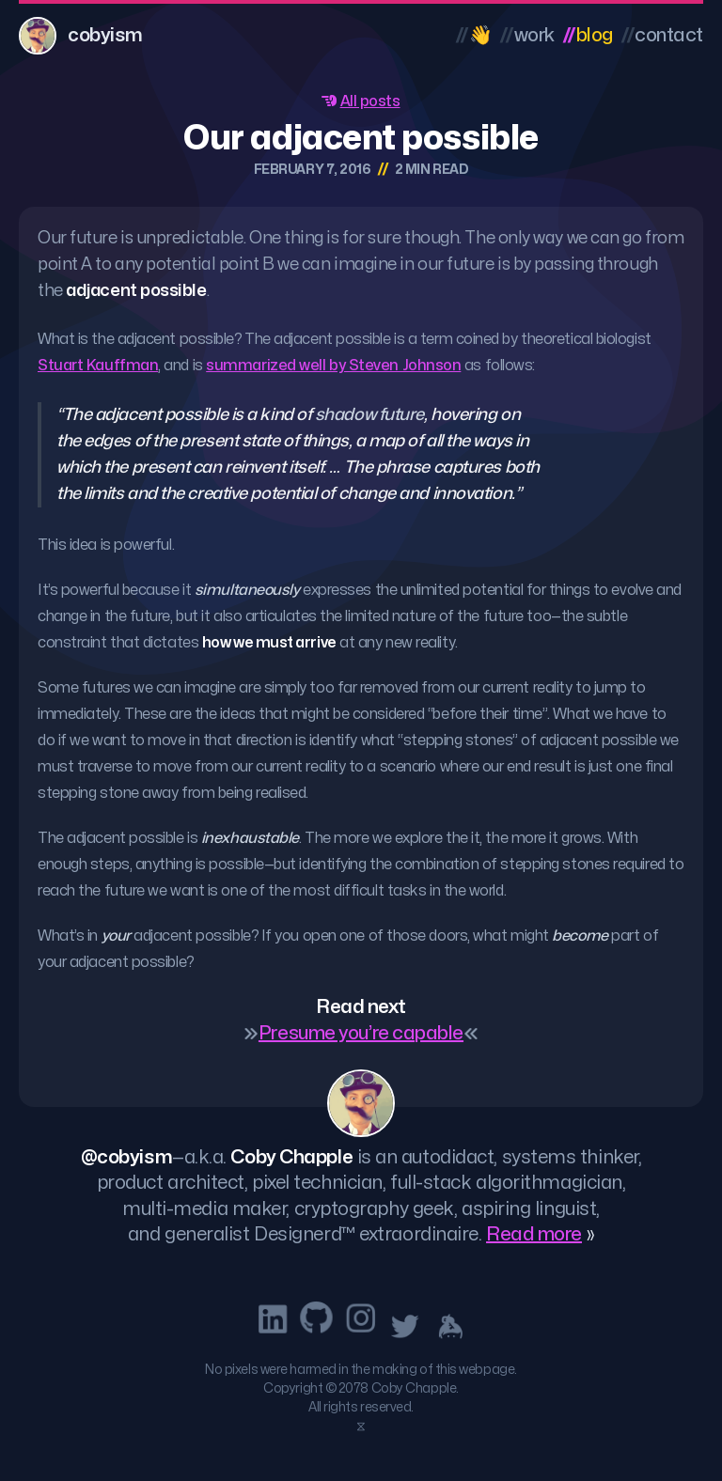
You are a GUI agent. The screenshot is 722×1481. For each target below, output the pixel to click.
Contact (661, 35)
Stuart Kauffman (98, 365)
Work (526, 35)
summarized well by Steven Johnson (333, 365)
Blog (587, 35)
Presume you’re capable (361, 1033)
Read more (534, 1234)
